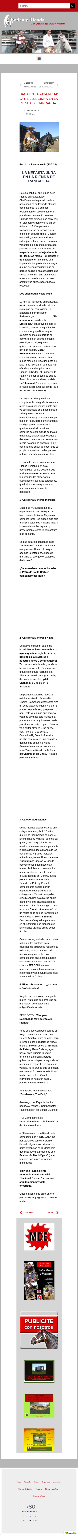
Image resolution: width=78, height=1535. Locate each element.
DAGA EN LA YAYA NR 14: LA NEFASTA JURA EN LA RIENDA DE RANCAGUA (39, 98)
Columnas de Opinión (25, 1489)
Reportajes (46, 1482)
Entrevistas (56, 1482)
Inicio (19, 1482)
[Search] (72, 5)
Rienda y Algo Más (52, 1489)
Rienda (36, 1482)
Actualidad (27, 1482)
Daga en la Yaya (39, 1496)
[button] (39, 58)
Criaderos (38, 1489)
